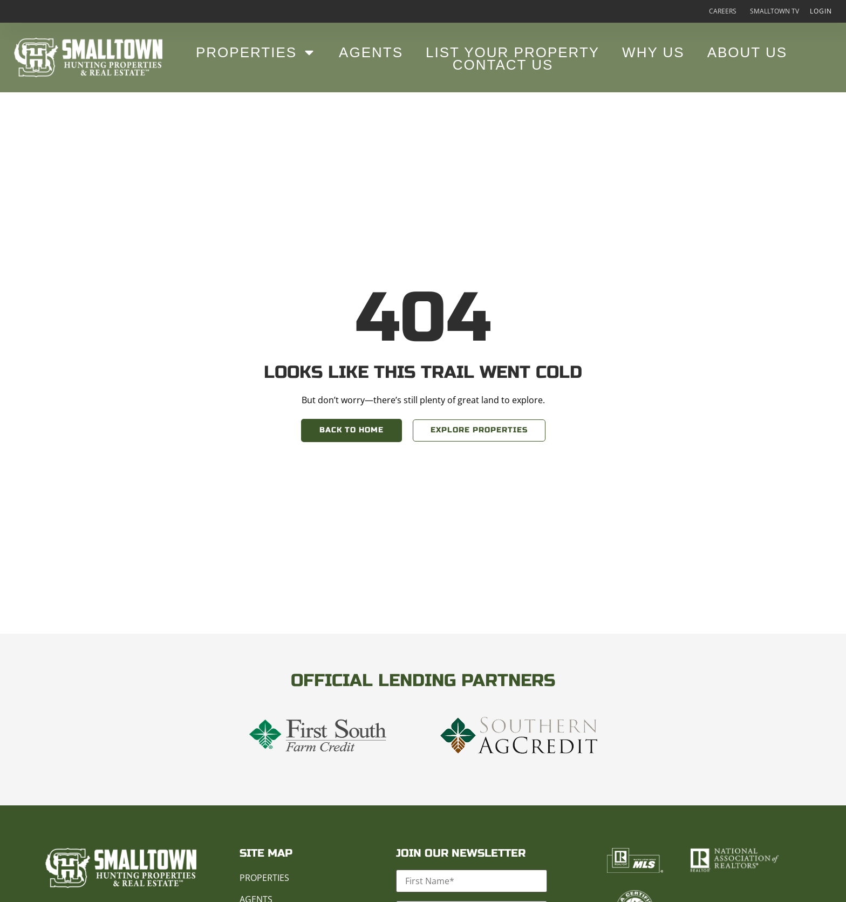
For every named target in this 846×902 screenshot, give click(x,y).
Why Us (653, 52)
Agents (371, 52)
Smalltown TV (774, 11)
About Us (747, 52)
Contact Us (503, 64)
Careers (722, 11)
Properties (256, 52)
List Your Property (512, 52)
